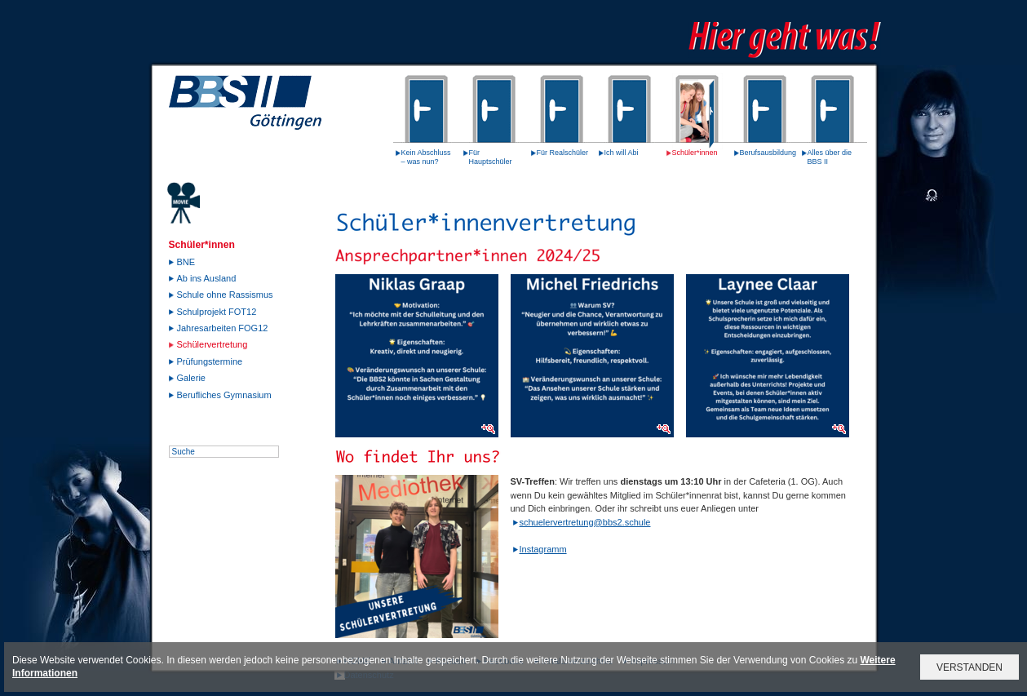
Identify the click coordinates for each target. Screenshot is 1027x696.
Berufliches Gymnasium (224, 395)
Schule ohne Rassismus (225, 294)
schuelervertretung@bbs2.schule (585, 522)
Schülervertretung (212, 344)
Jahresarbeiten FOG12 (222, 328)
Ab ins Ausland (207, 278)
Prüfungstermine (210, 361)
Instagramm (543, 549)
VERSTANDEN (969, 667)
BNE (186, 262)
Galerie (191, 378)
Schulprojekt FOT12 (217, 312)
